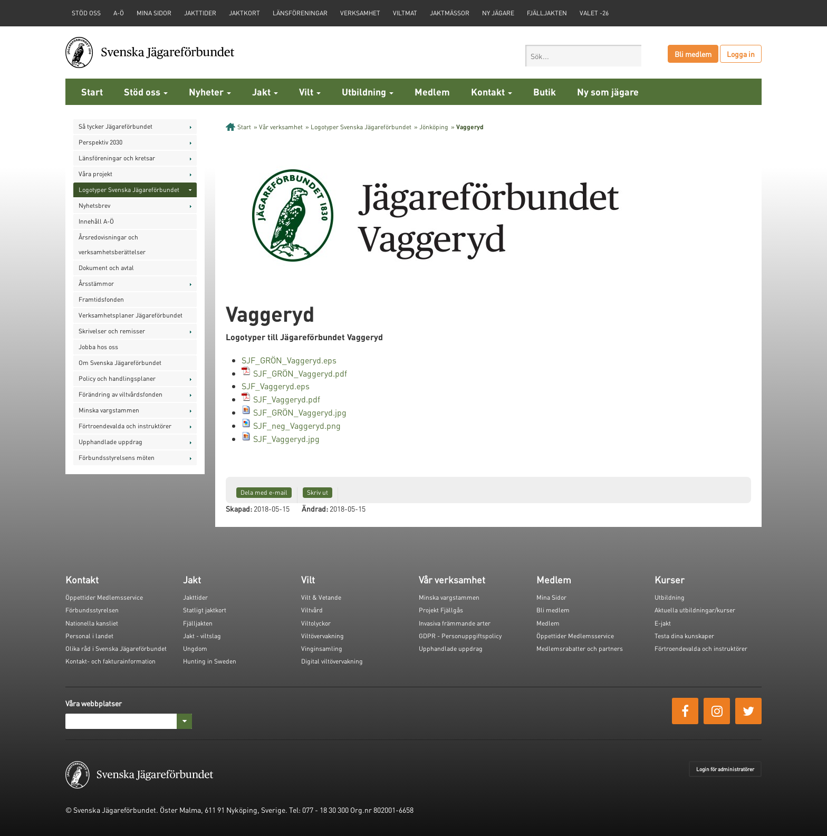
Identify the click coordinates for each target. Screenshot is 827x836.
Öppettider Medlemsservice (104, 597)
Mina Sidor (551, 597)
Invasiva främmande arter (455, 623)
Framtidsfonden (101, 299)
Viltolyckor (316, 623)
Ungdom (195, 648)
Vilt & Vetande (321, 597)
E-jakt (663, 623)
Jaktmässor (449, 13)
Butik (544, 91)
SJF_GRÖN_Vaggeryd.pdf (300, 373)
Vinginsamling (321, 648)
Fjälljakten (547, 13)
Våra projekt (95, 174)
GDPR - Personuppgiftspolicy (460, 636)
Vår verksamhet (281, 127)
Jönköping (433, 127)
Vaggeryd (470, 127)
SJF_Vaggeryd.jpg (286, 438)
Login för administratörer (725, 769)
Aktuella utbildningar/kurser (695, 610)
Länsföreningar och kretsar (117, 158)
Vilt (310, 91)
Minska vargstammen (109, 410)
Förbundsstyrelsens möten (117, 458)
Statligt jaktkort (204, 610)
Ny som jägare (608, 91)
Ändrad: (315, 508)
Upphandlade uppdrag (110, 442)
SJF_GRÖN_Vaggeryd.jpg (300, 412)
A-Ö (118, 13)
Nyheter (210, 91)
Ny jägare (498, 13)
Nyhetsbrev (94, 205)
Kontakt (491, 91)
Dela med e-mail (264, 492)
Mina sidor (154, 13)
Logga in (741, 54)
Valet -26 (594, 13)
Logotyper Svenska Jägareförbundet (129, 190)
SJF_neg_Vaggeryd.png (297, 425)
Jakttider (200, 13)
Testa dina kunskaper (684, 636)
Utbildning (367, 91)
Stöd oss (146, 91)
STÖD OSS (86, 13)
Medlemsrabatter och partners (579, 648)
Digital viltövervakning (332, 661)
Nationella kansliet (91, 623)
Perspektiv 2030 (100, 142)
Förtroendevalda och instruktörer (125, 426)
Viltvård (312, 610)
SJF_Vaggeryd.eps (276, 385)
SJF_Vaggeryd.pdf (286, 399)
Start (92, 91)
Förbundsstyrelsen (92, 610)
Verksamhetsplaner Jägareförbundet (130, 315)
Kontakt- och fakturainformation (110, 661)
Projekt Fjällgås (441, 610)
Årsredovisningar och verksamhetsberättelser (112, 244)
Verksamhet (360, 13)
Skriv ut (317, 492)
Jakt (265, 91)
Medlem (432, 91)
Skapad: (239, 508)
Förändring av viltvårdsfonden (120, 394)
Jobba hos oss (98, 347)
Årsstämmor (96, 283)
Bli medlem (693, 54)
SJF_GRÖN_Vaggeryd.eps (289, 360)
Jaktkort (244, 13)
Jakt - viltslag (202, 636)
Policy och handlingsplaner (117, 378)
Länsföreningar (300, 13)
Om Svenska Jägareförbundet (120, 363)
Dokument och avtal (106, 268)
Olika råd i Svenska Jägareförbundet (116, 648)
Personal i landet (89, 636)
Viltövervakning (322, 636)
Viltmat (405, 13)
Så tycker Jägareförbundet (115, 126)
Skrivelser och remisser (112, 331)
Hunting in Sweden (209, 661)
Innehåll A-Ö (96, 221)
